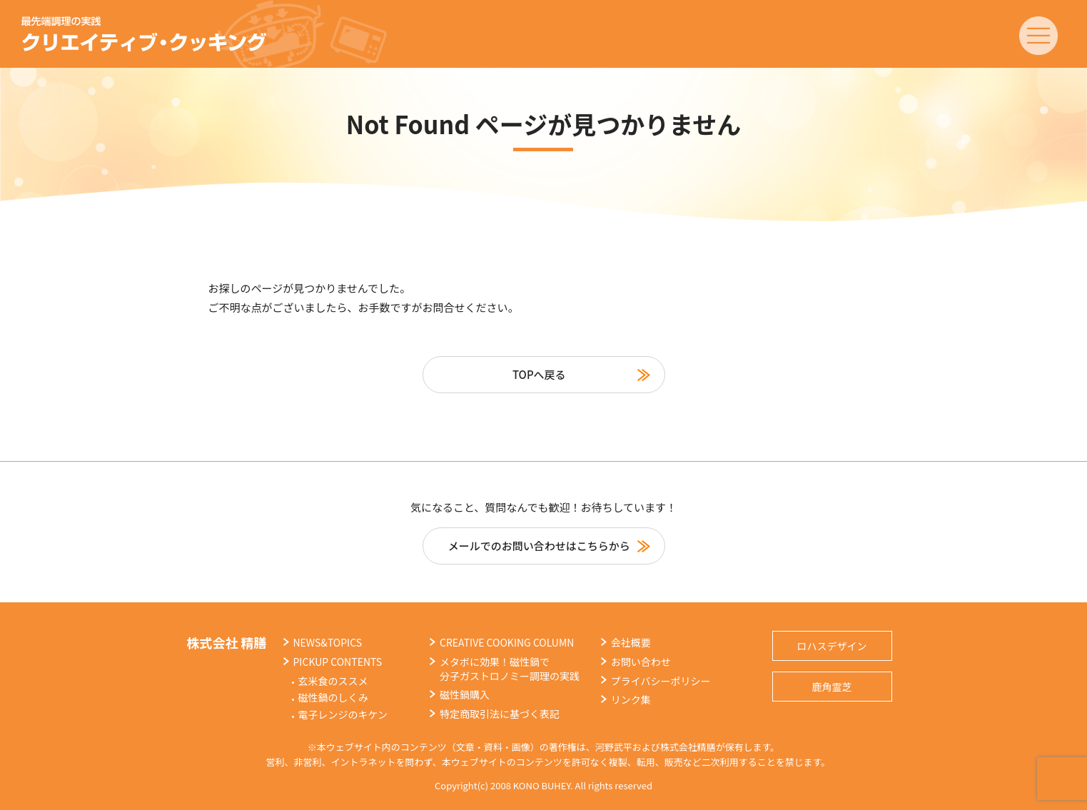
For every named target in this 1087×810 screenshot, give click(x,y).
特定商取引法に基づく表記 (500, 714)
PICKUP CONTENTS (338, 661)
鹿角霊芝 (832, 686)
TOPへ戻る (539, 374)
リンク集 (631, 699)
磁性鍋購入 (465, 694)
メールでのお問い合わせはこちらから (539, 545)
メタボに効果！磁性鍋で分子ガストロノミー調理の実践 (510, 668)
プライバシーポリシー (661, 681)
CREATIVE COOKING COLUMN (507, 642)
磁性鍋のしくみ (333, 697)
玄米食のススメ (333, 681)
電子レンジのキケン (343, 714)
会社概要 (631, 642)
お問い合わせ (641, 661)
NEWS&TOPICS (328, 642)
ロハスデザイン (832, 646)
